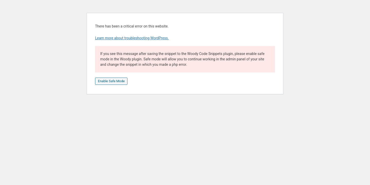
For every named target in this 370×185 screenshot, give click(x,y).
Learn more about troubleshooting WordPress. (132, 38)
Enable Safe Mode (111, 81)
